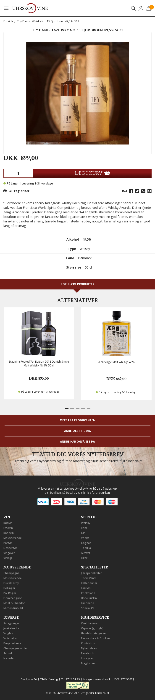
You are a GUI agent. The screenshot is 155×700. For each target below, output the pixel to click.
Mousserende (12, 538)
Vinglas (8, 633)
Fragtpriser (88, 663)
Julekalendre (11, 628)
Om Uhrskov (89, 623)
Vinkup (7, 558)
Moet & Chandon (14, 603)
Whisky (85, 523)
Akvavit (85, 553)
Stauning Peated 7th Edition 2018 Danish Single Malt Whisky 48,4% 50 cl (39, 363)
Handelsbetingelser (94, 633)
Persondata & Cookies (95, 638)
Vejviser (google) (92, 628)
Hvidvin (8, 528)
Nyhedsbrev (89, 648)
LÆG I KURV (92, 173)
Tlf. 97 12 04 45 (70, 679)
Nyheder (9, 658)
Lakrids (86, 588)
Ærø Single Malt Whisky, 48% (116, 362)
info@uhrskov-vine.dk (96, 679)
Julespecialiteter (91, 573)
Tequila (86, 548)
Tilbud (7, 653)
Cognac (86, 543)
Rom (84, 528)
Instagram (88, 658)
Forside (8, 21)
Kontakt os (88, 643)
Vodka (85, 538)
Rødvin (7, 523)
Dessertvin (10, 548)
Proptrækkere (12, 643)
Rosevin (8, 533)
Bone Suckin (89, 598)
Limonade (87, 603)
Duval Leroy (11, 583)
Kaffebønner (89, 583)
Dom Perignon (12, 598)
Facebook (87, 653)
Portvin (8, 543)
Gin (83, 533)
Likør (84, 558)
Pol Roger (9, 593)
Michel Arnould (13, 608)
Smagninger (11, 623)
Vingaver (9, 553)
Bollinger (9, 588)
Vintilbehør (10, 638)
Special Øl (87, 608)
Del (124, 191)
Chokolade (88, 593)
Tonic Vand (88, 578)
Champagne (11, 573)
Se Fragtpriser (16, 191)
